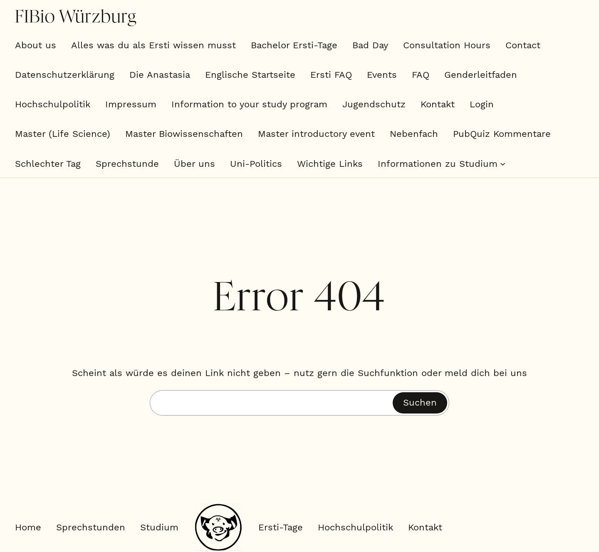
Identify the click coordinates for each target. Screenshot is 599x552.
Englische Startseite (250, 74)
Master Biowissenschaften (184, 134)
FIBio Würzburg (75, 17)
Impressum (130, 104)
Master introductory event (316, 134)
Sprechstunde (127, 163)
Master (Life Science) (62, 134)
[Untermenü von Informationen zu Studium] (502, 163)
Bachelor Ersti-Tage (294, 45)
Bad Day (370, 45)
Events (382, 74)
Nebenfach (414, 134)
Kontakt (438, 104)
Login (482, 104)
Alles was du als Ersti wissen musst (153, 45)
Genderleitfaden (480, 74)
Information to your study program (249, 104)
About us (35, 45)
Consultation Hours (446, 45)
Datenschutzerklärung (64, 74)
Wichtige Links (330, 163)
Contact (522, 45)
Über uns (194, 163)
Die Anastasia (159, 74)
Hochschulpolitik (52, 104)
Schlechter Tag (48, 163)
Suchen (420, 402)
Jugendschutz (374, 104)
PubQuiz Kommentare (502, 134)
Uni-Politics (256, 163)
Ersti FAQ (331, 74)
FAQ (420, 74)
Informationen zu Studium (438, 163)
